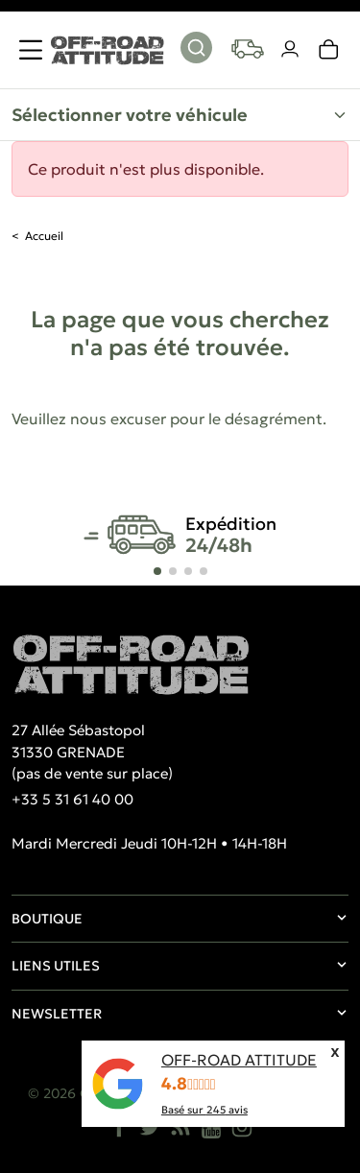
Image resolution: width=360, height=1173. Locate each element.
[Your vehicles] (248, 49)
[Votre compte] (291, 50)
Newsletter (57, 1013)
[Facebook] (119, 1127)
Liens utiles (56, 965)
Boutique (47, 918)
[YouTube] (211, 1127)
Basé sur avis (204, 1109)
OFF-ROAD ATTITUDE (239, 1059)
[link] (329, 50)
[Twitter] (149, 1127)
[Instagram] (242, 1127)
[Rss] (180, 1127)
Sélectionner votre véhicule (130, 115)
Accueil (44, 235)
